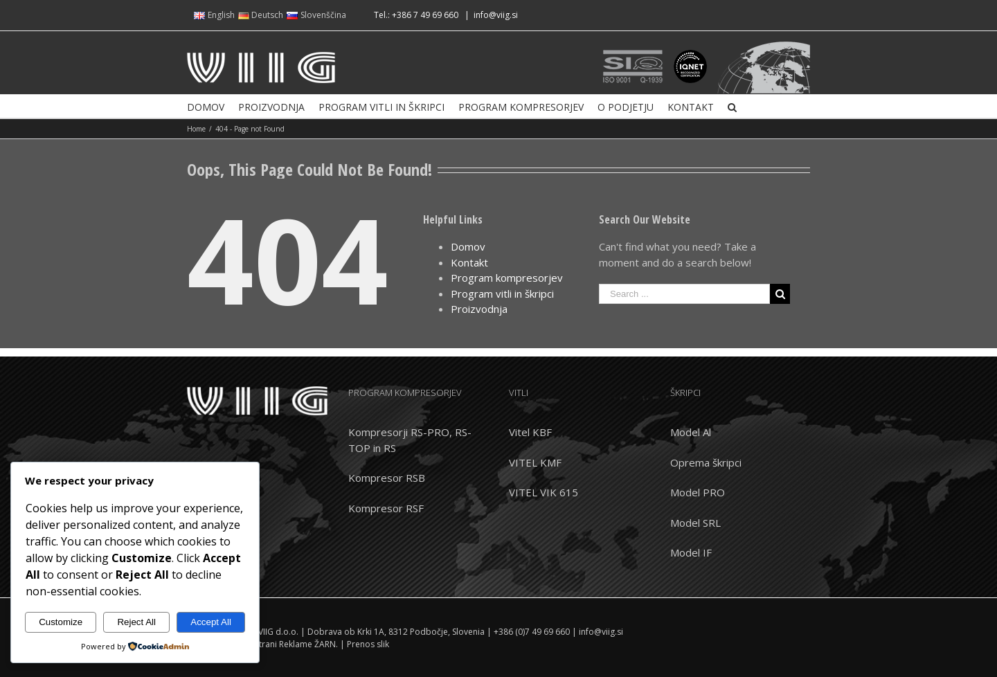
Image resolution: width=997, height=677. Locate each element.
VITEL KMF (535, 462)
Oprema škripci (706, 462)
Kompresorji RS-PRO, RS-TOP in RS (409, 440)
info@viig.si (496, 15)
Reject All (136, 622)
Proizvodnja (479, 309)
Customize (60, 622)
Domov (468, 246)
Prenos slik (368, 644)
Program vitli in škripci (502, 293)
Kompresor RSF (386, 508)
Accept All (210, 622)
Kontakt (469, 262)
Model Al (690, 432)
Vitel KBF (530, 432)
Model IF (691, 552)
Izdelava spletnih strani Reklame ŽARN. (262, 644)
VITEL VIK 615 (543, 492)
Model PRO (697, 492)
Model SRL (695, 523)
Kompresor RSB (386, 478)
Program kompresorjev (507, 278)
